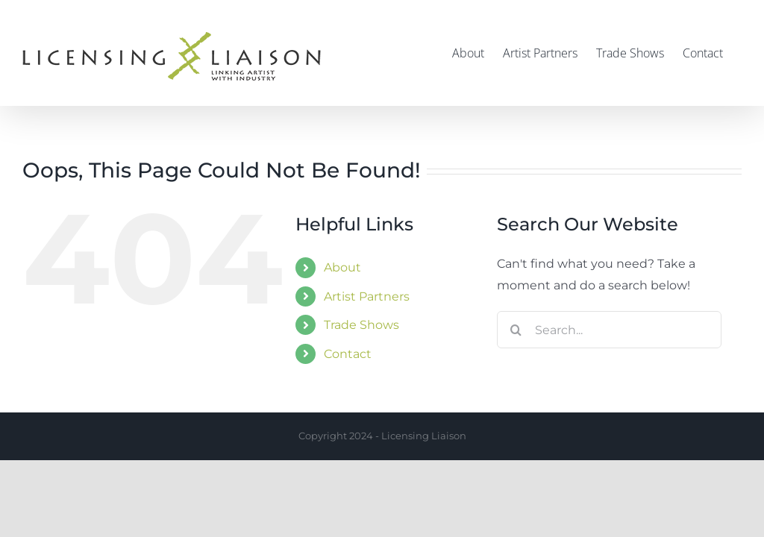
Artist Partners (367, 296)
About (342, 267)
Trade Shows (361, 325)
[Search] (515, 329)
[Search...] (609, 329)
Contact (348, 354)
